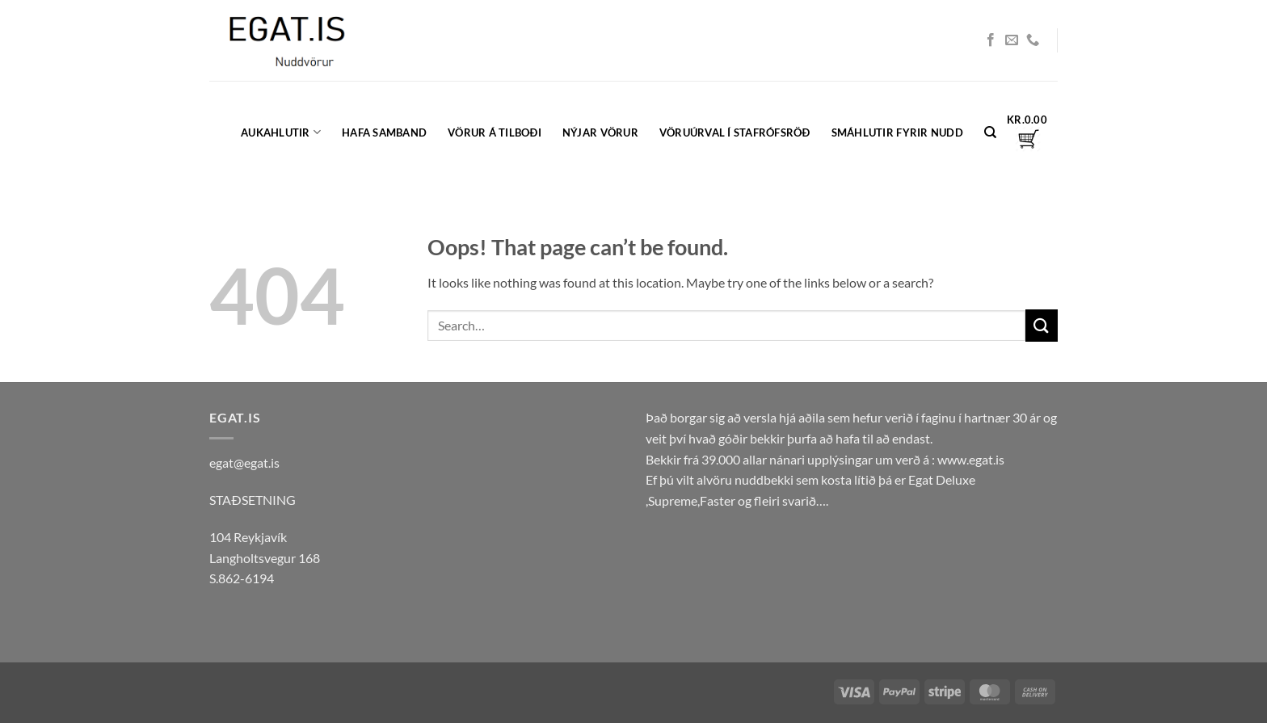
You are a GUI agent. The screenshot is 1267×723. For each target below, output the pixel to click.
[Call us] (1032, 40)
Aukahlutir (281, 132)
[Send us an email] (1011, 40)
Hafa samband (384, 132)
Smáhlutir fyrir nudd (897, 132)
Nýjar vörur (600, 132)
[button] (1027, 132)
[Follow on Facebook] (990, 40)
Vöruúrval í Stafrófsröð (734, 132)
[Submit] (1041, 325)
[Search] (990, 132)
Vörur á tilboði (494, 132)
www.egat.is (970, 459)
